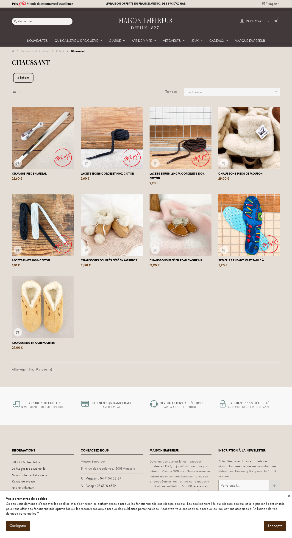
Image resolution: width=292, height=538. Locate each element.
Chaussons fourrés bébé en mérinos (109, 260)
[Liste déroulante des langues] (271, 3)
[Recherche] (42, 21)
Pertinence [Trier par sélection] (233, 92)
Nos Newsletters (23, 488)
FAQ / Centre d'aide (26, 462)
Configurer (17, 526)
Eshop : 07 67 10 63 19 (101, 486)
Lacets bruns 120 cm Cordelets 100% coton (177, 176)
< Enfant (23, 78)
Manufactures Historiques (29, 475)
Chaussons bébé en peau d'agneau (176, 260)
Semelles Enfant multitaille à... (242, 260)
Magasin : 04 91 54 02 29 (103, 478)
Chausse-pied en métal (29, 174)
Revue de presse (23, 481)
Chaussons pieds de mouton (240, 174)
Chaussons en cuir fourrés (33, 343)
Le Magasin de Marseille (29, 469)
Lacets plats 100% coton (31, 260)
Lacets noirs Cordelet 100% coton (107, 174)
